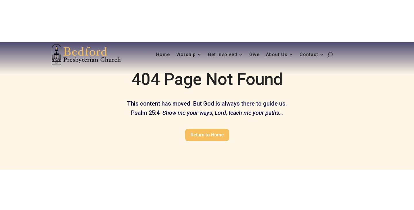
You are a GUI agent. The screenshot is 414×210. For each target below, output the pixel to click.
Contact (309, 54)
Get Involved (222, 54)
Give (254, 54)
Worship (186, 54)
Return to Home (207, 135)
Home (163, 54)
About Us (277, 54)
